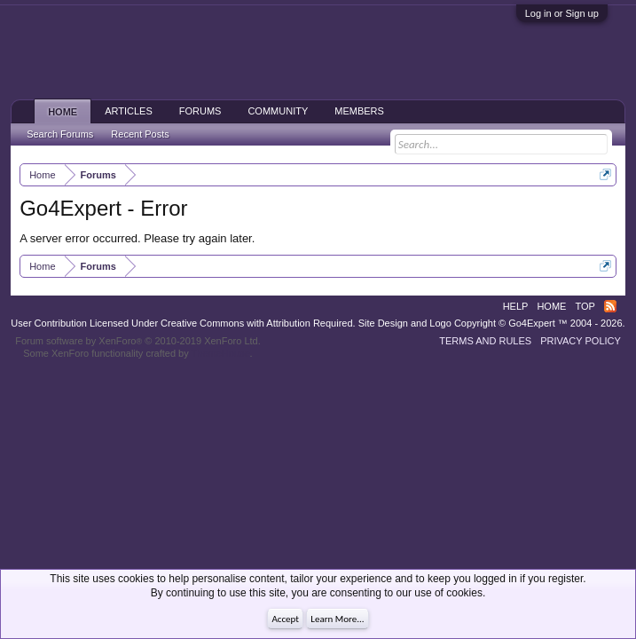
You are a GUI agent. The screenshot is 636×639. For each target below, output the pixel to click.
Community (277, 111)
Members (359, 111)
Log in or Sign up (562, 13)
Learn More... (337, 619)
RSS (610, 306)
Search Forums (60, 134)
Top (584, 306)
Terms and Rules (485, 340)
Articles (129, 111)
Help (516, 306)
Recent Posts (140, 134)
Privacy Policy (580, 340)
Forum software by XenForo (138, 340)
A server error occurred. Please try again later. (137, 238)
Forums (200, 111)
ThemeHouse (221, 353)
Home (62, 111)
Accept (285, 619)
